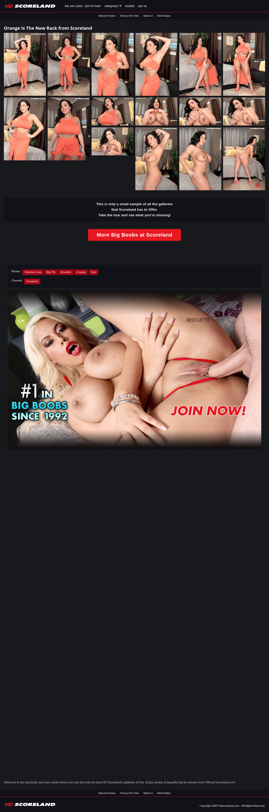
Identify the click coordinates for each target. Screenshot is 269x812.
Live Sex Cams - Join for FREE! (83, 6)
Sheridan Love (33, 272)
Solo (93, 272)
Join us (142, 6)
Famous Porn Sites (129, 16)
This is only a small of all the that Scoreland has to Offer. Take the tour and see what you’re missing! (134, 209)
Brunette (66, 272)
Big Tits (51, 272)
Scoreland (32, 281)
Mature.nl (148, 16)
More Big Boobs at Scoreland (134, 235)
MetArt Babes (164, 16)
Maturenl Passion (107, 16)
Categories (112, 6)
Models (130, 6)
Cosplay (81, 272)
